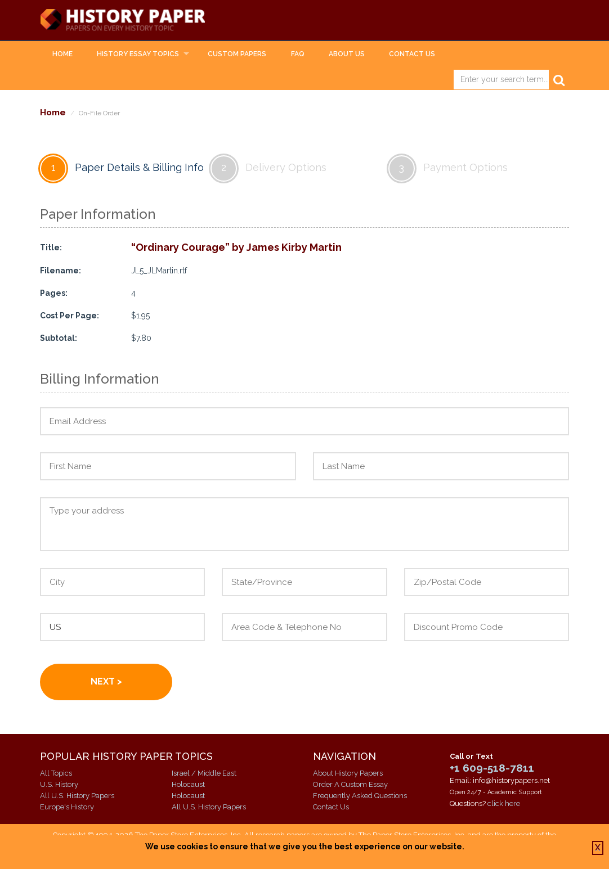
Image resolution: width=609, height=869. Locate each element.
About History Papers (348, 773)
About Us (347, 54)
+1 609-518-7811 (492, 768)
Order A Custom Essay (350, 784)
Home (62, 54)
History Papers (128, 20)
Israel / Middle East (204, 773)
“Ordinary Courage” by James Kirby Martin (236, 248)
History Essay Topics (138, 54)
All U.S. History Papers (77, 795)
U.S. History (59, 784)
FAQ (297, 54)
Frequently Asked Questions (360, 795)
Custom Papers (237, 54)
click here (503, 803)
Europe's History (67, 807)
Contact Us (412, 54)
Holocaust (188, 784)
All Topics (56, 773)
